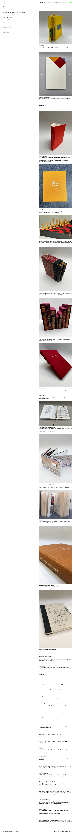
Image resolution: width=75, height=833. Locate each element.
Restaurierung (7, 25)
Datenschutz (64, 831)
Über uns (50, 2)
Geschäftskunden (9, 15)
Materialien (6, 32)
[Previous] (41, 73)
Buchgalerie (57, 2)
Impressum (57, 831)
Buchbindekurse (7, 27)
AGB (70, 831)
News (70, 2)
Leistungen (43, 2)
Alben (4, 22)
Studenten (7, 19)
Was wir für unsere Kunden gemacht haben (14, 12)
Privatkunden (8, 17)
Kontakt (65, 2)
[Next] (69, 73)
